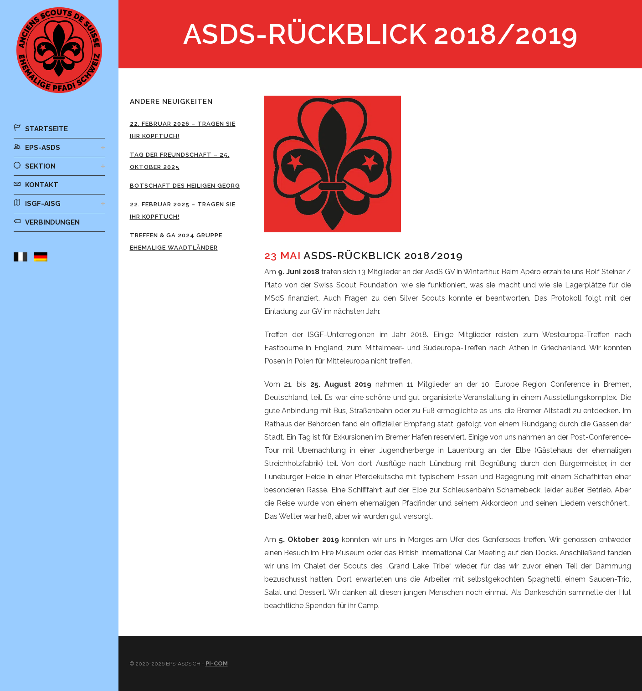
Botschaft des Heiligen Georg (185, 185)
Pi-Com (216, 663)
